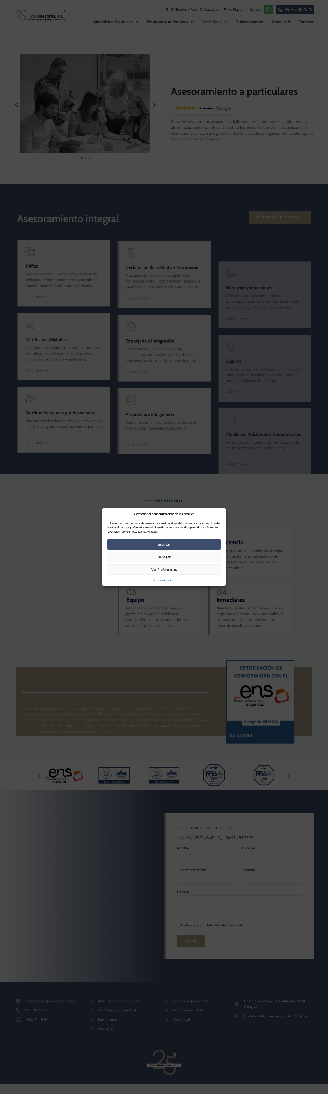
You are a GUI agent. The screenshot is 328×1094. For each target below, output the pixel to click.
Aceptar (164, 545)
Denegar (164, 557)
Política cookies (162, 580)
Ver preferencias (164, 570)
